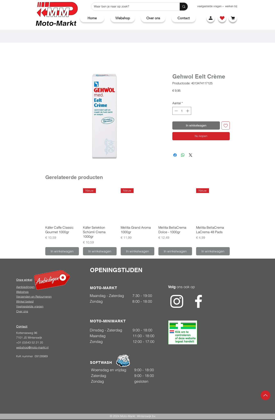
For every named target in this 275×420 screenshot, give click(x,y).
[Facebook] (198, 301)
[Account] (211, 18)
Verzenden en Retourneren (34, 296)
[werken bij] (231, 6)
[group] (137, 221)
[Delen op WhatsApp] (182, 155)
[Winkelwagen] (233, 18)
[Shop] (222, 18)
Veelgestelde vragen (29, 306)
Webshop (22, 292)
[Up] (265, 395)
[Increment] (188, 111)
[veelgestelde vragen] (209, 6)
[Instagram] (176, 301)
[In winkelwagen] (62, 251)
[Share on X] (190, 155)
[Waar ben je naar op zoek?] (132, 6)
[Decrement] (175, 111)
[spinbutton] (181, 111)
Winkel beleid (25, 301)
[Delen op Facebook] (175, 155)
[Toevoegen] (226, 125)
